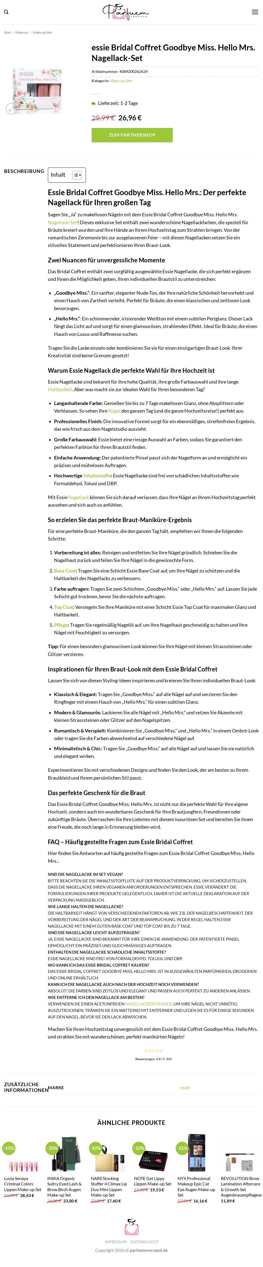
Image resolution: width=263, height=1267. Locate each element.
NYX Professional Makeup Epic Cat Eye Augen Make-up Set (196, 1187)
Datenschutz (144, 1242)
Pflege (61, 625)
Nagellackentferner (148, 1003)
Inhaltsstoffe (97, 475)
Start (7, 32)
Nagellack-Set (62, 222)
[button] (6, 12)
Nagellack (78, 497)
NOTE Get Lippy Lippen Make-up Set (152, 1181)
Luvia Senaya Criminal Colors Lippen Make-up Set (22, 1184)
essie (185, 1087)
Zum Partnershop (132, 135)
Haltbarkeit (60, 389)
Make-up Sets (42, 32)
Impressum (116, 1242)
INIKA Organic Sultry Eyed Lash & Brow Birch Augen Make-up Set (64, 1187)
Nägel (114, 411)
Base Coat (65, 571)
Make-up (21, 32)
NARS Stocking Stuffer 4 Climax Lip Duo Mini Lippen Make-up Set (109, 1187)
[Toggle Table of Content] (74, 175)
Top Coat (63, 607)
